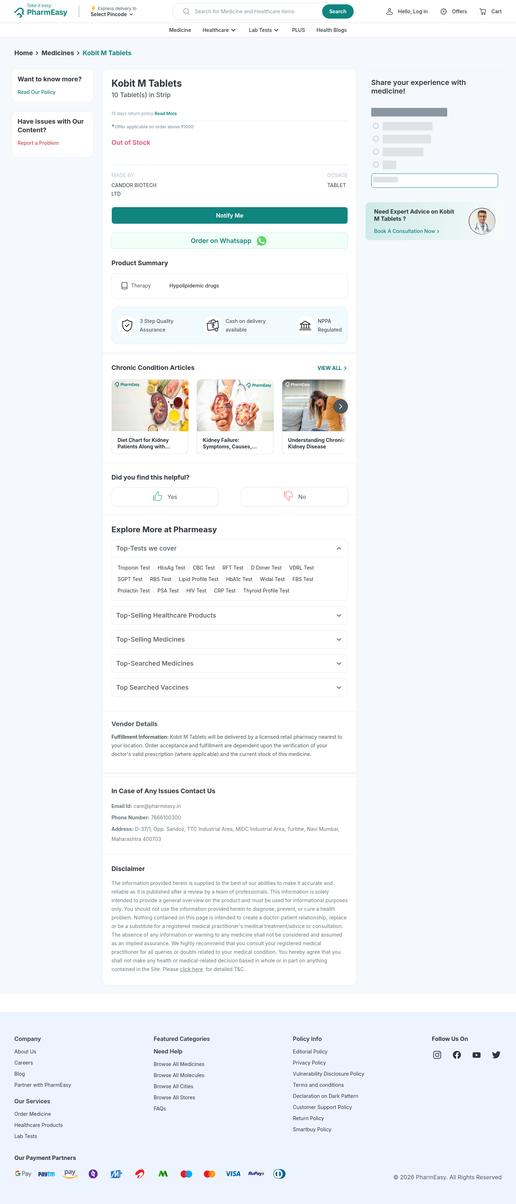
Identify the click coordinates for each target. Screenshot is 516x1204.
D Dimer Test (266, 568)
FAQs (160, 1108)
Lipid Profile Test (198, 579)
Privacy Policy (309, 1063)
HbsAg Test (171, 568)
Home (23, 53)
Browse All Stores (174, 1097)
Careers (23, 1063)
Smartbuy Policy (312, 1129)
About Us (25, 1051)
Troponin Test (134, 568)
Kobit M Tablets (107, 53)
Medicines (58, 53)
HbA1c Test (239, 579)
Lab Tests (260, 30)
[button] (263, 11)
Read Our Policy (37, 92)
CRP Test (224, 590)
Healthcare (215, 30)
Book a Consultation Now (407, 231)
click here (191, 969)
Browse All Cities (174, 1086)
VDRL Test (301, 568)
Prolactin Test (134, 590)
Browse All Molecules (179, 1075)
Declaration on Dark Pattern (325, 1096)
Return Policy (308, 1118)
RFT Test (233, 568)
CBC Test (204, 568)
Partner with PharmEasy (42, 1085)
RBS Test (160, 579)
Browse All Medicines (179, 1064)
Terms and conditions (318, 1085)
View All (332, 368)
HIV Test (196, 590)
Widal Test (272, 579)
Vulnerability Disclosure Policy (328, 1074)
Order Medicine (32, 1114)
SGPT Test (130, 579)
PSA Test (168, 590)
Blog (19, 1074)
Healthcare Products (38, 1125)
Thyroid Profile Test (266, 590)
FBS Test (302, 579)
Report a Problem (38, 143)
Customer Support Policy (322, 1107)
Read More (165, 113)
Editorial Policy (310, 1051)
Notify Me (229, 215)
